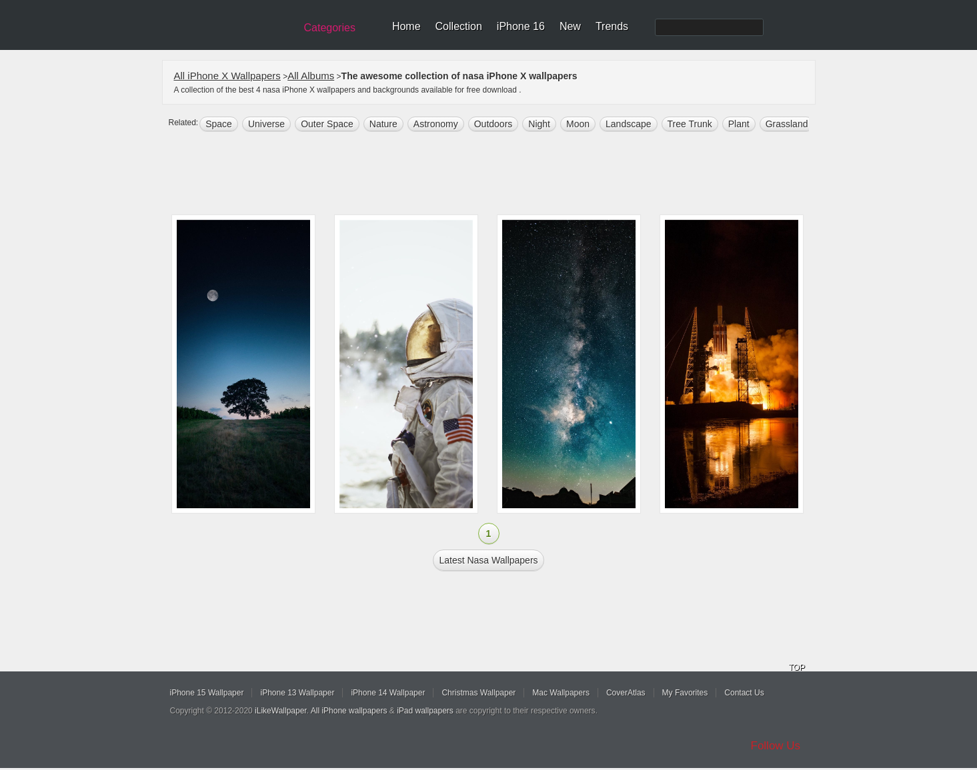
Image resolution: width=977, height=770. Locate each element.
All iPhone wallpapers (349, 710)
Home (406, 26)
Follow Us (776, 745)
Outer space (327, 124)
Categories (329, 27)
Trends (612, 26)
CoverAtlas (626, 692)
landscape (629, 124)
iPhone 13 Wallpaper (297, 692)
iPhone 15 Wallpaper (207, 692)
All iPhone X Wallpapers (227, 75)
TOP (797, 667)
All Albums (310, 75)
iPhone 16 (521, 26)
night (539, 124)
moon (578, 124)
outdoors (493, 124)
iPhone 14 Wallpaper (388, 692)
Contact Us (744, 692)
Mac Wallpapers (561, 692)
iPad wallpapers (425, 710)
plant (739, 124)
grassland (787, 124)
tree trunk (690, 124)
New (570, 26)
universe (266, 124)
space (218, 124)
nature (383, 124)
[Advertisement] (497, 174)
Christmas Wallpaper (478, 692)
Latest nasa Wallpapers (488, 560)
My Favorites (685, 692)
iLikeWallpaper (281, 710)
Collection (458, 26)
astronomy (435, 124)
